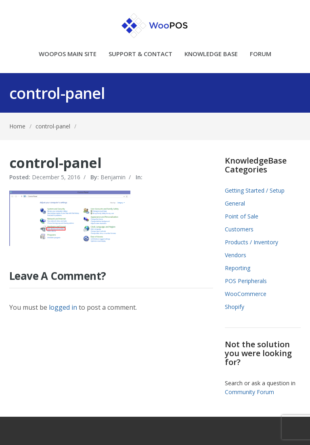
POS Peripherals (246, 281)
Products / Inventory (251, 242)
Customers (239, 229)
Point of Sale (241, 216)
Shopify (234, 307)
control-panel (53, 126)
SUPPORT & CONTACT (140, 54)
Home (17, 126)
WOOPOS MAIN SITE (67, 54)
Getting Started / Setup (255, 190)
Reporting (237, 268)
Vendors (235, 255)
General (235, 203)
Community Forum (249, 392)
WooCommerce (245, 294)
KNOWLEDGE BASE (211, 54)
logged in (63, 307)
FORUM (260, 54)
